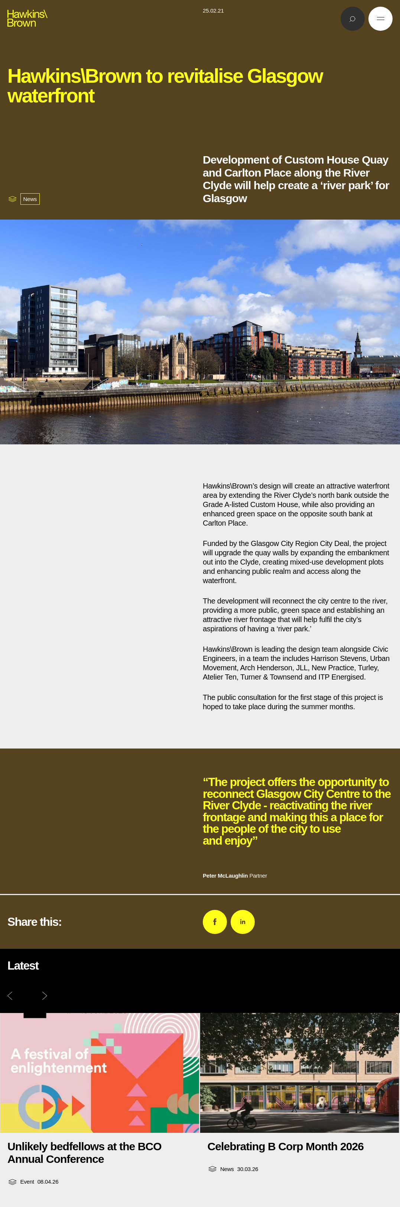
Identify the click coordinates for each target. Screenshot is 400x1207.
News (30, 199)
